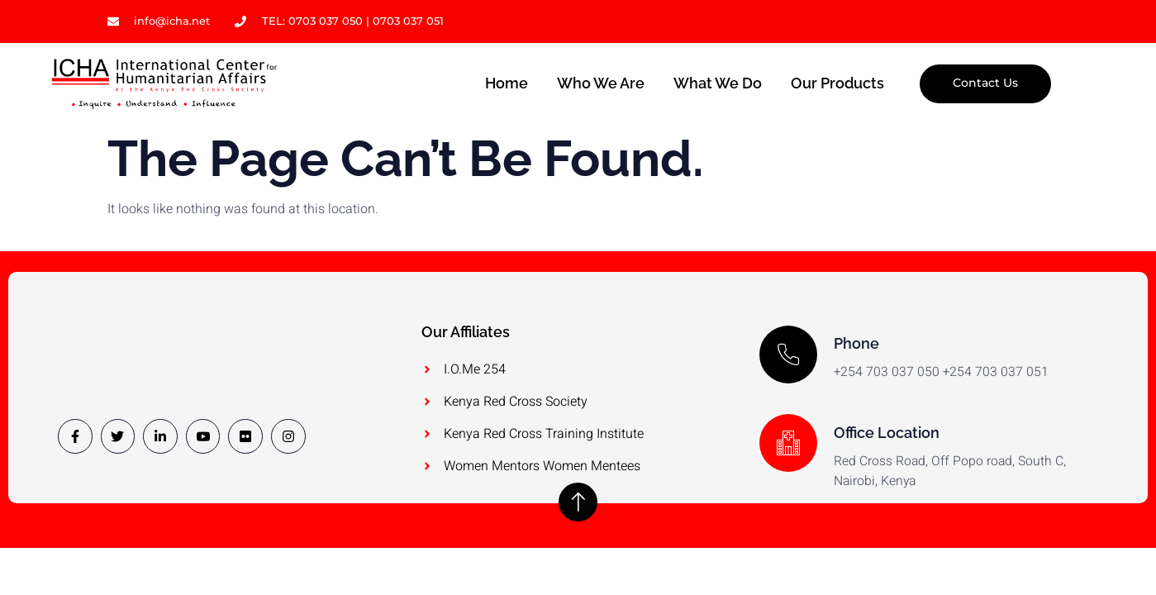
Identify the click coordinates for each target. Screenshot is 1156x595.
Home (504, 84)
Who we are (599, 84)
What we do (717, 84)
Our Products (837, 84)
